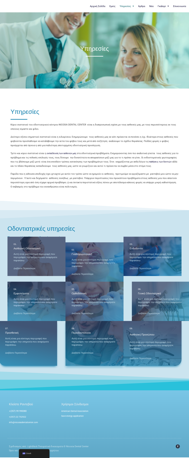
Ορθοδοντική (79, 293)
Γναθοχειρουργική (82, 254)
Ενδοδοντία (137, 218)
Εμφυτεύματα (22, 293)
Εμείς (112, 6)
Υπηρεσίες (127, 6)
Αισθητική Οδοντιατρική (28, 218)
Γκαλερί (163, 6)
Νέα (151, 6)
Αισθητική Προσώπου (143, 334)
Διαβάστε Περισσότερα (25, 238)
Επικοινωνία (179, 6)
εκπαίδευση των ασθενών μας (63, 153)
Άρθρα (141, 6)
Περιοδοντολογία (82, 332)
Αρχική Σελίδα (97, 6)
